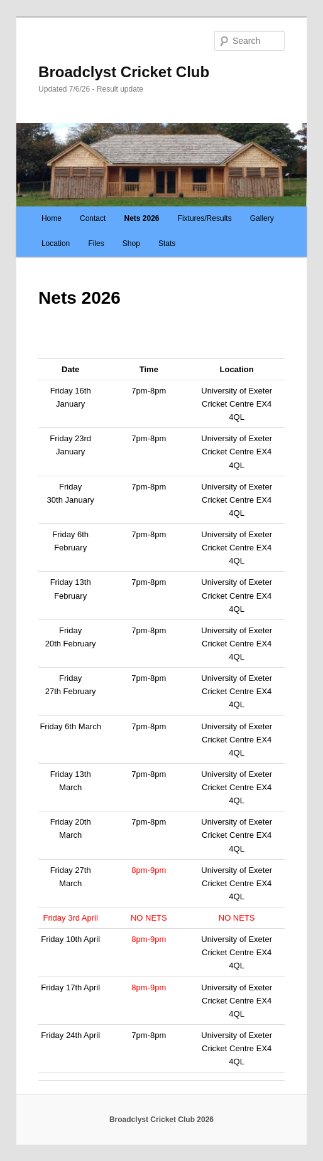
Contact (93, 218)
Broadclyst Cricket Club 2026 (161, 1119)
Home (51, 218)
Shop (131, 243)
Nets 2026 (141, 218)
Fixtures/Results (205, 218)
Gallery (262, 218)
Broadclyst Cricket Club (123, 71)
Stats (166, 243)
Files (96, 243)
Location (55, 243)
